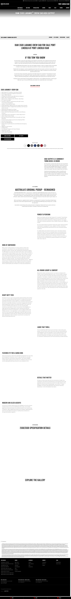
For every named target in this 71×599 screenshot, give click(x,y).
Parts (50, 7)
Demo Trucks (17, 563)
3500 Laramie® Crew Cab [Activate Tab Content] (35, 85)
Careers (43, 565)
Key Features (56, 37)
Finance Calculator (18, 571)
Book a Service (31, 563)
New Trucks (17, 562)
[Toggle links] (4, 591)
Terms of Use (58, 563)
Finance (61, 7)
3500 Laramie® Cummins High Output (7, 574)
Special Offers (36, 7)
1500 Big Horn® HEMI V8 (5, 562)
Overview (50, 37)
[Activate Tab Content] (25, 145)
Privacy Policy (58, 562)
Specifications (62, 37)
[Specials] (59, 598)
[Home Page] (5, 4)
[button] (7, 486)
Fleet (55, 7)
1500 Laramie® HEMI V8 (5, 566)
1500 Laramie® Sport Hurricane (6, 568)
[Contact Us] (30, 0)
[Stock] (12, 598)
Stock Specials (17, 566)
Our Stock (28, 7)
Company (67, 7)
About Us (43, 563)
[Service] (35, 598)
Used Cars (16, 565)
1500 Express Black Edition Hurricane (7, 563)
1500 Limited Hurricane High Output (7, 569)
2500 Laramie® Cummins (5, 571)
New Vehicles (20, 7)
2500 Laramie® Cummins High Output (7, 572)
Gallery (67, 37)
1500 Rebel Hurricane (4, 565)
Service (43, 7)
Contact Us (44, 562)
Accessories (31, 566)
